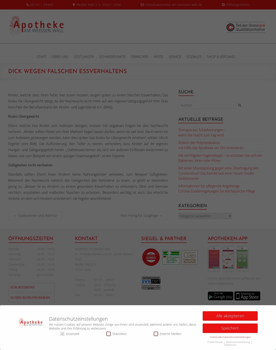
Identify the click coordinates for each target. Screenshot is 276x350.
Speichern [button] (230, 329)
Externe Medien (167, 335)
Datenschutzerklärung (238, 343)
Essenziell (69, 335)
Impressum (230, 346)
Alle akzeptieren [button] (230, 317)
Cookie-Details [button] (215, 343)
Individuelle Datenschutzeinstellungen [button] (230, 338)
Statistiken (116, 335)
